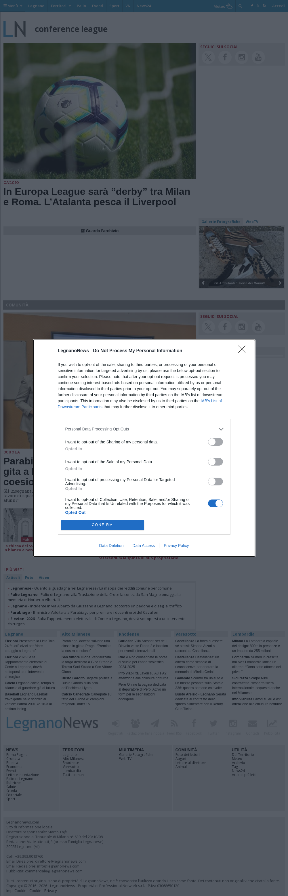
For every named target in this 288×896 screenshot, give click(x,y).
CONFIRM (102, 525)
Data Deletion (111, 545)
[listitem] (144, 429)
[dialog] (144, 448)
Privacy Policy (176, 545)
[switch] (215, 442)
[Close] (243, 351)
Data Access (143, 545)
